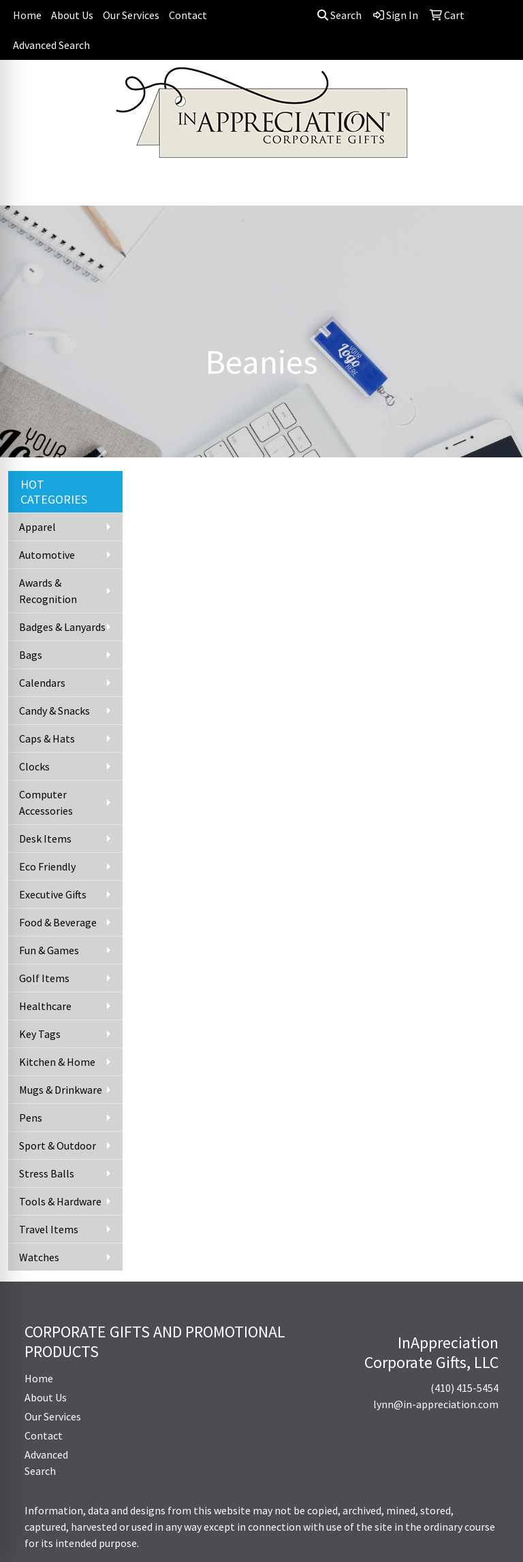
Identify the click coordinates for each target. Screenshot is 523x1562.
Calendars (42, 682)
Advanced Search (51, 45)
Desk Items (45, 838)
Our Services (131, 15)
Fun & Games (49, 950)
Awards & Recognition (48, 591)
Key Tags (40, 1034)
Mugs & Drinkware (60, 1089)
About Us (72, 15)
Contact (188, 15)
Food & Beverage (58, 922)
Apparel (37, 527)
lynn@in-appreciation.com (435, 1404)
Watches (39, 1257)
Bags (30, 655)
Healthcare (45, 1006)
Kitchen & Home (57, 1062)
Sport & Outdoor (57, 1145)
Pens (30, 1117)
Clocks (34, 766)
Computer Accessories (46, 802)
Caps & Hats (47, 738)
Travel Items (48, 1229)
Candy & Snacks (54, 710)
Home (27, 15)
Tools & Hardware (60, 1201)
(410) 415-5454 (464, 1388)
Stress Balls (46, 1173)
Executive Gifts (52, 894)
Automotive (47, 555)
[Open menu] (495, 185)
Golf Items (44, 978)
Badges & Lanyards (62, 627)
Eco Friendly (47, 866)
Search (339, 15)
